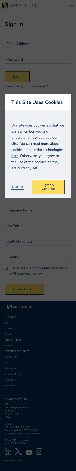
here (14, 155)
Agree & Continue (48, 187)
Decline (17, 187)
